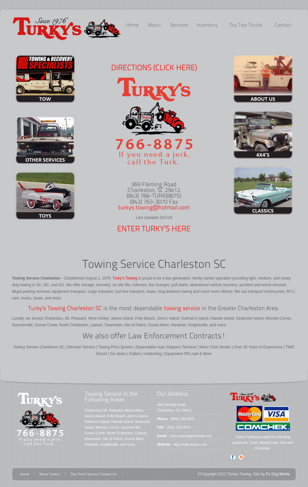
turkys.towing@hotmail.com (190, 436)
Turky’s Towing (124, 278)
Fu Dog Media (278, 474)
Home (24, 474)
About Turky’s (49, 474)
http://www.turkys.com (190, 444)
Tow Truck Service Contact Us (93, 474)
